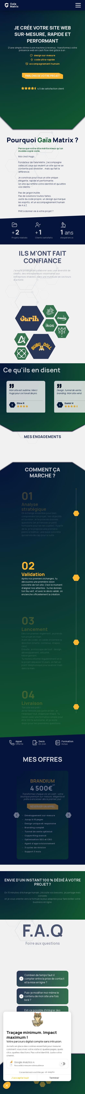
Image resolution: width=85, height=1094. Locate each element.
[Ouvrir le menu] (78, 5)
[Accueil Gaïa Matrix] (10, 5)
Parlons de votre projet (42, 76)
